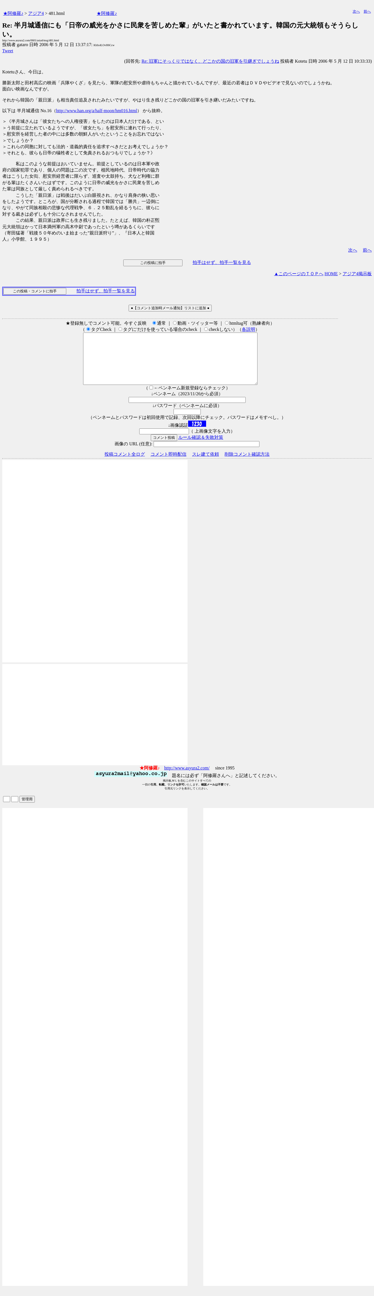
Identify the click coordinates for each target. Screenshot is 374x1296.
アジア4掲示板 (357, 273)
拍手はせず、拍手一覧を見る (222, 262)
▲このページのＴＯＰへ (298, 273)
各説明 (248, 329)
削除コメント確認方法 (247, 464)
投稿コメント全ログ (124, 464)
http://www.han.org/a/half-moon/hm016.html (96, 110)
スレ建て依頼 (205, 464)
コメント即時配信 (168, 464)
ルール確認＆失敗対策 (200, 447)
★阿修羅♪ (13, 13)
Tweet (7, 50)
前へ (367, 11)
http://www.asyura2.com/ (187, 778)
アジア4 (36, 13)
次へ (356, 11)
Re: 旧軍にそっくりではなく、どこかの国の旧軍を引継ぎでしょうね (210, 61)
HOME (331, 273)
